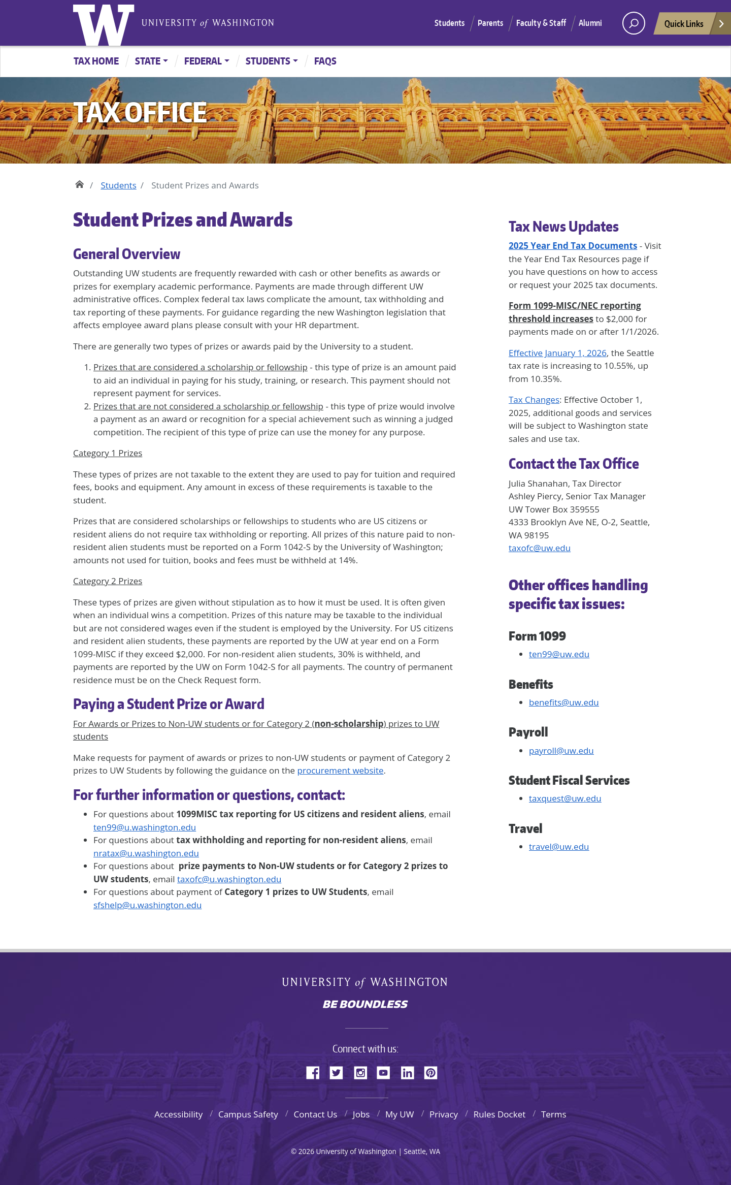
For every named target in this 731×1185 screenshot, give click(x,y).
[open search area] (633, 23)
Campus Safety (248, 1114)
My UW (399, 1114)
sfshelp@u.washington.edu (147, 905)
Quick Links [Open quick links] (694, 26)
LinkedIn (411, 1071)
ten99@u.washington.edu (144, 827)
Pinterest (434, 1071)
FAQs (325, 60)
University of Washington (106, 23)
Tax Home (96, 60)
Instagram (364, 1071)
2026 (306, 1151)
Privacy (443, 1114)
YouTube (387, 1071)
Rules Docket (500, 1114)
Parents (491, 23)
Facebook (316, 1071)
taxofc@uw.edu (540, 548)
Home (79, 183)
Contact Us (315, 1114)
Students (449, 23)
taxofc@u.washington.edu (229, 879)
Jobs (361, 1114)
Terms (554, 1114)
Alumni (590, 23)
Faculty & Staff (541, 23)
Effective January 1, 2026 (558, 353)
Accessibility (178, 1114)
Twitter (340, 1071)
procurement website (340, 770)
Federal (203, 60)
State (147, 60)
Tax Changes (534, 399)
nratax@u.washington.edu (146, 853)
